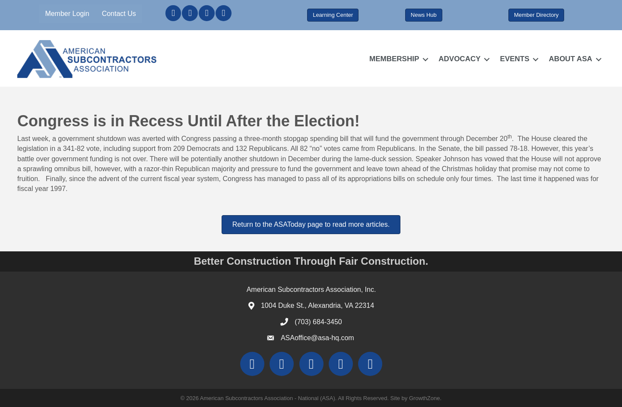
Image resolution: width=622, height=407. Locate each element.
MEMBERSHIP (394, 59)
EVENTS (515, 59)
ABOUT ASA (570, 59)
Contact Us (119, 13)
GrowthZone (424, 398)
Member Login (67, 13)
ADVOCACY (459, 59)
